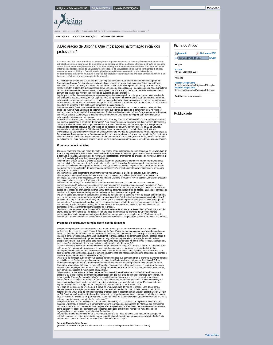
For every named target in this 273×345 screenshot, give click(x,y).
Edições (66, 31)
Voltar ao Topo (212, 335)
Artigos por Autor (112, 36)
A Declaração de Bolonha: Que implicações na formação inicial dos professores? (115, 31)
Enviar (212, 58)
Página (57, 31)
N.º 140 (76, 31)
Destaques (62, 36)
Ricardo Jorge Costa (185, 83)
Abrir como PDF (208, 53)
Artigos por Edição (84, 36)
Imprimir (182, 53)
